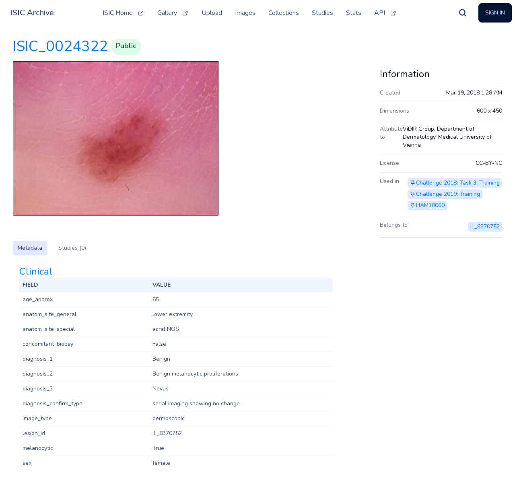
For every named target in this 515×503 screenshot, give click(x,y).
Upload (212, 12)
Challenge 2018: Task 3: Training (458, 183)
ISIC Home (123, 13)
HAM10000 (430, 205)
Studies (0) (72, 248)
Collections (283, 12)
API (385, 13)
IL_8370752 (485, 226)
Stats (353, 12)
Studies (322, 12)
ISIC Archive (32, 12)
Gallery (173, 13)
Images (245, 12)
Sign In (495, 12)
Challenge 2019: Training (448, 194)
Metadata (30, 248)
